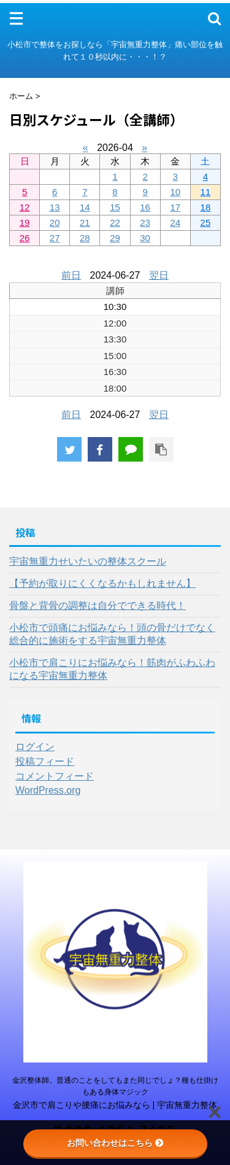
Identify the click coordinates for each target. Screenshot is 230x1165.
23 (145, 222)
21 (85, 222)
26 (25, 238)
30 (145, 238)
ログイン (35, 746)
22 (115, 222)
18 (206, 207)
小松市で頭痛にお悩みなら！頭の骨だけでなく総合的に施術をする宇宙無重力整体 (112, 634)
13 (55, 207)
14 (85, 207)
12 (25, 207)
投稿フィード (44, 761)
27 (55, 238)
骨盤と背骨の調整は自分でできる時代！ (97, 605)
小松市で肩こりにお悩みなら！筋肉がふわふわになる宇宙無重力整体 (112, 669)
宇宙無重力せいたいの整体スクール (87, 561)
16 (145, 207)
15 (115, 207)
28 (85, 238)
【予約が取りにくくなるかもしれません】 (102, 583)
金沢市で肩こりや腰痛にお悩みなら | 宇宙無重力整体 (115, 1105)
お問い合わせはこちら (115, 1143)
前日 (71, 275)
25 (206, 222)
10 (175, 192)
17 (175, 207)
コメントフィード (54, 776)
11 (206, 192)
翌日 (159, 275)
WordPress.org (47, 790)
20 (55, 222)
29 (115, 238)
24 (175, 222)
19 (25, 222)
